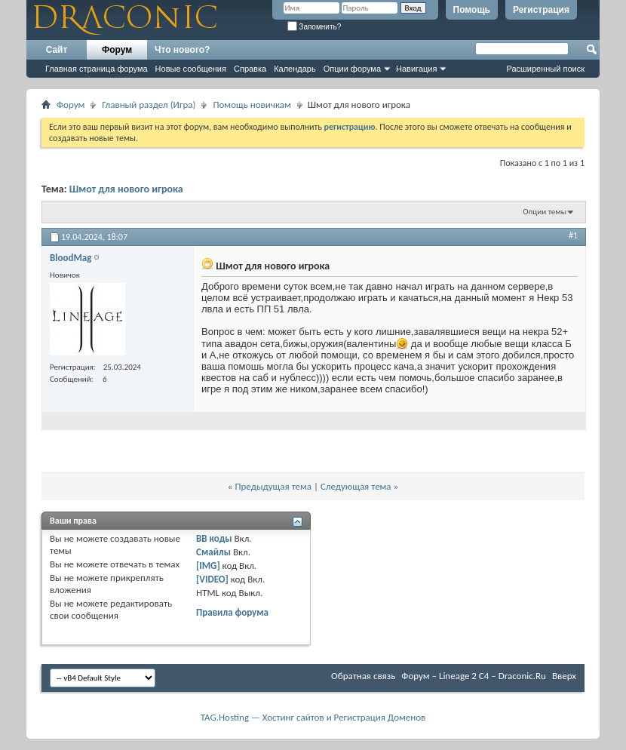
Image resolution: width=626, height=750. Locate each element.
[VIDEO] (212, 579)
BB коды (214, 538)
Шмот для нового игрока (126, 189)
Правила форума (232, 612)
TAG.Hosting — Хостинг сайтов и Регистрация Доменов (313, 717)
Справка (250, 68)
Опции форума (352, 68)
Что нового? (182, 50)
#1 (573, 235)
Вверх (564, 675)
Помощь (471, 10)
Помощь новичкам (251, 104)
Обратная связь (363, 675)
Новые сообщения (190, 68)
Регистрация (541, 10)
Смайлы (213, 552)
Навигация (416, 68)
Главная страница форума (96, 68)
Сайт (57, 50)
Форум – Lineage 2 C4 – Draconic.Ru (473, 675)
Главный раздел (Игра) (148, 104)
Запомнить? (314, 27)
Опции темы (544, 212)
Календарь (295, 68)
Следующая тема (356, 486)
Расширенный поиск (545, 68)
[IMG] (208, 565)
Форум (117, 50)
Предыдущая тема (273, 486)
